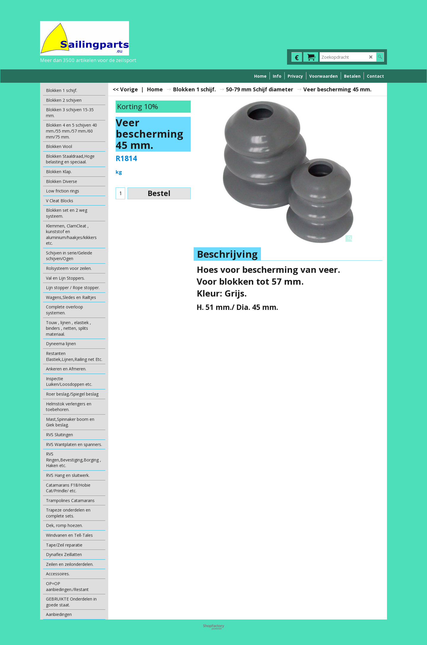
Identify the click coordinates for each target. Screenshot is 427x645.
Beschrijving (227, 254)
